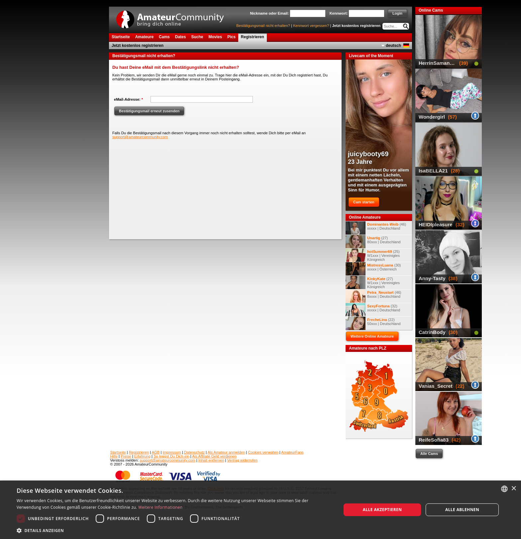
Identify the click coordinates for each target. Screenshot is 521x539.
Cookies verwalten (263, 452)
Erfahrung (142, 456)
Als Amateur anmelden (226, 452)
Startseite (118, 452)
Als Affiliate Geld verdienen (214, 456)
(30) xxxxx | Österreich (373, 268)
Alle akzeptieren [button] (382, 509)
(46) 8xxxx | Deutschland (373, 296)
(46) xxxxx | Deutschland (376, 228)
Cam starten (363, 202)
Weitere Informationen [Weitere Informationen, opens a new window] (160, 507)
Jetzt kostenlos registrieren (356, 26)
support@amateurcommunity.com (140, 137)
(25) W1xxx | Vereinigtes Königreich (373, 255)
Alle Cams (429, 454)
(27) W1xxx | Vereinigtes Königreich (373, 282)
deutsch (393, 45)
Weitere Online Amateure (372, 336)
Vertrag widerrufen (242, 460)
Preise (126, 456)
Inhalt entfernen (211, 460)
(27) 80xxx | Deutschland (373, 241)
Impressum (172, 452)
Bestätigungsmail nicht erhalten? (263, 26)
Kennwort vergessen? (311, 26)
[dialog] (260, 510)
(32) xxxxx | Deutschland (373, 309)
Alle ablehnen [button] (462, 509)
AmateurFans (292, 452)
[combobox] (504, 488)
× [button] (513, 488)
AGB (156, 452)
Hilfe (114, 456)
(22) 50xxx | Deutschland (373, 323)
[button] (174, 530)
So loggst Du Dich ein (171, 456)
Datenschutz (194, 452)
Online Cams (431, 10)
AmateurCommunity (174, 17)
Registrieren (139, 452)
